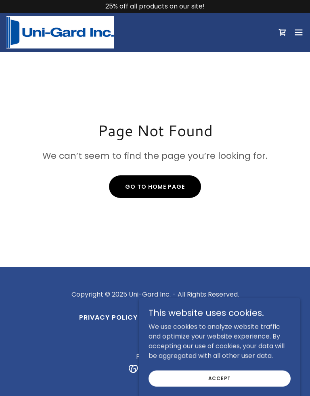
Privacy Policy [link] (108, 317)
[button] (299, 32)
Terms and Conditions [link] (187, 317)
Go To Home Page (154, 187)
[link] (60, 32)
